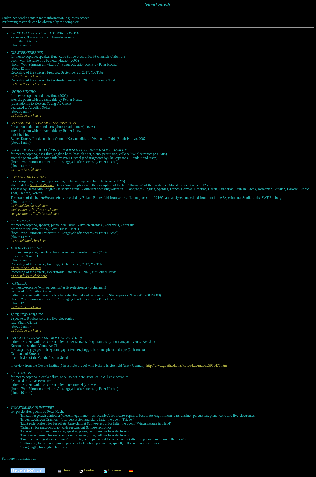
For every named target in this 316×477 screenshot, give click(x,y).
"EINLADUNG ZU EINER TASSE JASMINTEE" (45, 123)
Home (64, 470)
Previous (112, 470)
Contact (87, 470)
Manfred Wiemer (42, 185)
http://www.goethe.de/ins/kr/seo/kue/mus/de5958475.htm (186, 365)
